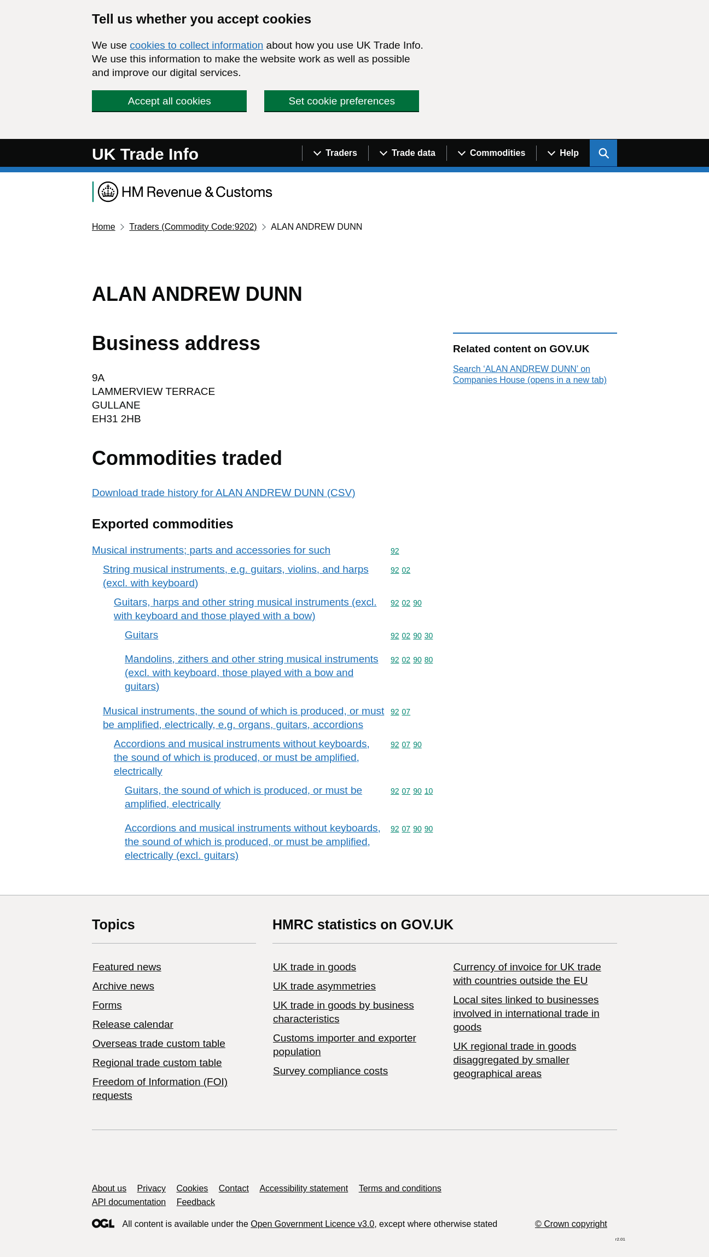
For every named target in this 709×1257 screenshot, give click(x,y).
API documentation (129, 1202)
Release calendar (132, 1024)
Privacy (151, 1188)
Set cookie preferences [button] (342, 101)
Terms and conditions (400, 1188)
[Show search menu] (603, 153)
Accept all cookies (169, 101)
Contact (234, 1188)
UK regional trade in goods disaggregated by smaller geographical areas (514, 1059)
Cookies (192, 1188)
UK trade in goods (314, 967)
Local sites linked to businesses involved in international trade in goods (526, 1013)
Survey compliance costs (330, 1070)
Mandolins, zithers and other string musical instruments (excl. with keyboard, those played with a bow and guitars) (252, 672)
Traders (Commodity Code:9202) (193, 226)
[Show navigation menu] (335, 153)
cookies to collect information (196, 45)
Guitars (141, 635)
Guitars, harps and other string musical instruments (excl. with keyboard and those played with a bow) (245, 608)
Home (103, 226)
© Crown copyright (571, 1224)
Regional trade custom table (157, 1062)
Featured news (126, 967)
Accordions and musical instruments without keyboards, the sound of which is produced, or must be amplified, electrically (242, 757)
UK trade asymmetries (324, 986)
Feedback (196, 1202)
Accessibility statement (303, 1188)
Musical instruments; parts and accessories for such (211, 550)
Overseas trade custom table (158, 1043)
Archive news (123, 986)
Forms (107, 1005)
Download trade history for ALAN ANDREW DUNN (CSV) (223, 492)
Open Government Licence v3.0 (312, 1224)
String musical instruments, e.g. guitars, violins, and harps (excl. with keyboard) (236, 576)
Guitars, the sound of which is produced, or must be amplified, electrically (243, 797)
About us (109, 1188)
